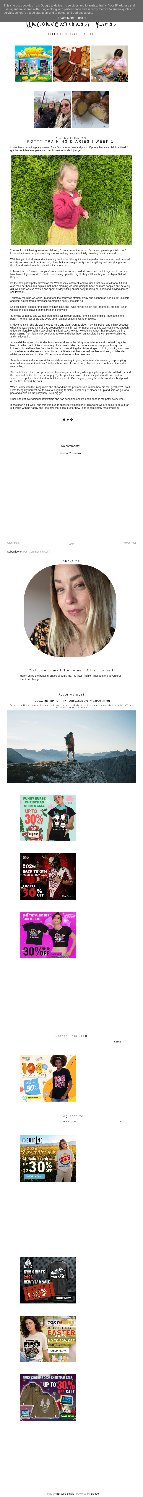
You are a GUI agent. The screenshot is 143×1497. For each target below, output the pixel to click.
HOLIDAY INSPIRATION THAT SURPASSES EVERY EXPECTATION (71, 701)
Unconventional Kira (71, 24)
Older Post (13, 542)
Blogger (95, 1493)
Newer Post (129, 542)
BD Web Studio (65, 1493)
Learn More (66, 18)
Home (70, 544)
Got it (82, 18)
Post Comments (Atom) (36, 551)
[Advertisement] (71, 996)
